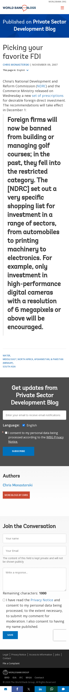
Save (10, 635)
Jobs (57, 654)
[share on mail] (6, 689)
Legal (5, 654)
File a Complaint (11, 663)
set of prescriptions (47, 95)
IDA (14, 677)
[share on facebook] (17, 689)
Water (6, 355)
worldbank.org (57, 2)
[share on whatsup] (52, 689)
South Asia (9, 366)
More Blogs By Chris (16, 495)
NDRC (41, 86)
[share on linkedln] (40, 689)
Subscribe (18, 451)
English (21, 70)
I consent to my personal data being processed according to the (36, 437)
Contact (7, 658)
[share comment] (63, 689)
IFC (21, 677)
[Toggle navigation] (62, 7)
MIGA (29, 677)
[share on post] (29, 689)
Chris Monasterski (16, 64)
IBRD (7, 677)
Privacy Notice (42, 600)
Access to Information (40, 654)
